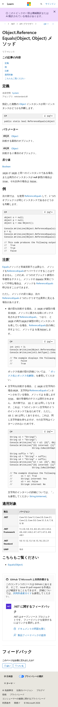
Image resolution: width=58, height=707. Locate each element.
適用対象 (9, 74)
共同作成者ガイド (22, 593)
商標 (16, 702)
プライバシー (16, 694)
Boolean (6, 166)
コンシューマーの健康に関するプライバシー (22, 698)
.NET (13, 23)
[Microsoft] (29, 4)
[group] (29, 121)
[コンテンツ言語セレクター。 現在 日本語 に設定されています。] (8, 676)
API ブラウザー (26, 23)
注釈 (7, 70)
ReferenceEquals (33, 195)
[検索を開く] (41, 4)
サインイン (50, 3)
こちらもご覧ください (15, 78)
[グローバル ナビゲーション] (3, 4)
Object (22, 103)
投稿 (4, 694)
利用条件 (6, 702)
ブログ (39, 690)
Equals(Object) (15, 564)
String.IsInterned (38, 496)
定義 (7, 63)
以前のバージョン (25, 690)
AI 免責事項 (7, 690)
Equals (5, 266)
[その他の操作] (53, 24)
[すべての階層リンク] (4, 24)
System (15, 93)
